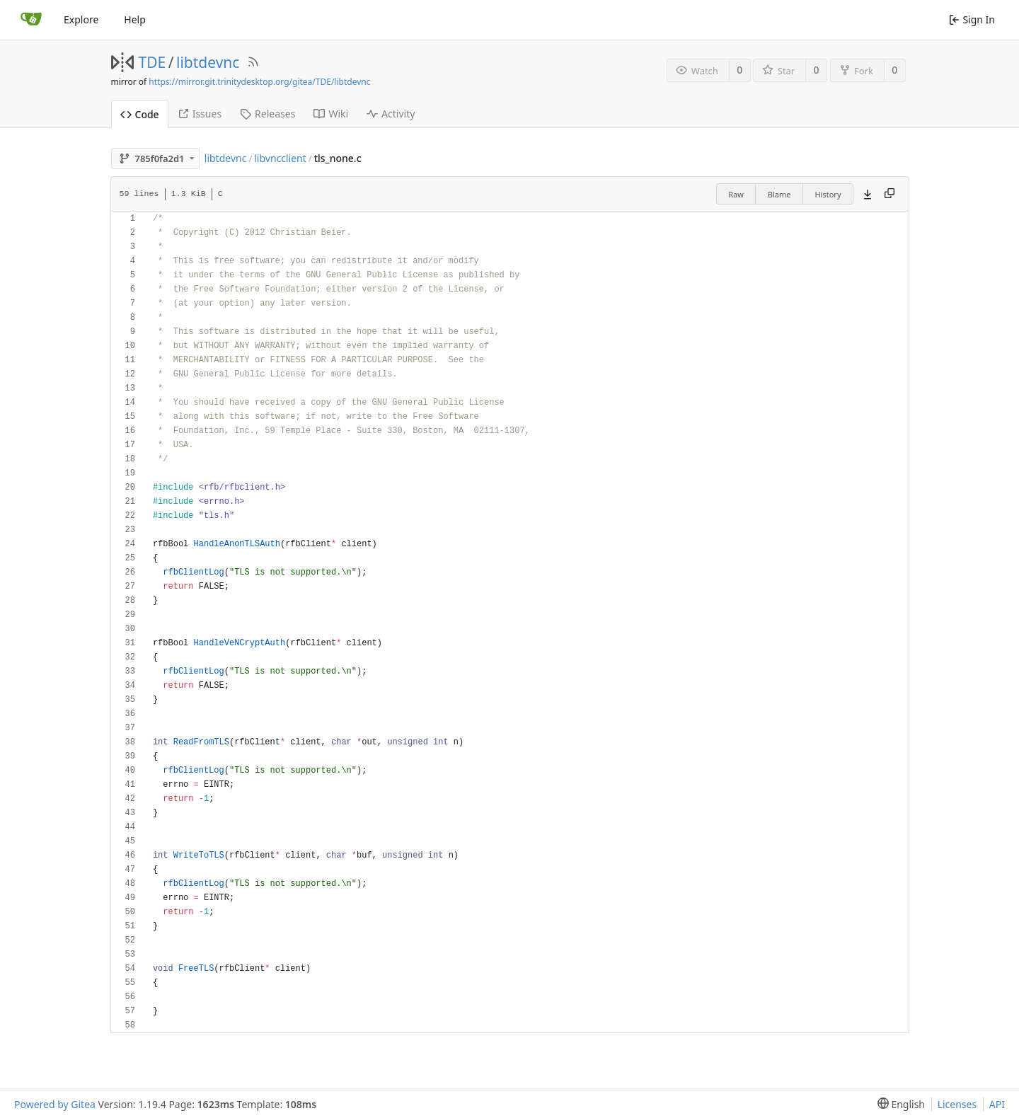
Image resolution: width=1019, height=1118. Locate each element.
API (997, 1104)
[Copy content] (889, 194)
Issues (199, 113)
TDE (152, 62)
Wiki (330, 113)
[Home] (31, 20)
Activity (391, 113)
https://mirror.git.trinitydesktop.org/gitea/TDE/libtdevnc (259, 82)
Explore (81, 19)
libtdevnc (207, 62)
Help (135, 19)
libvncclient (280, 158)
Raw (736, 194)
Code (139, 114)
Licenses (957, 1104)
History (827, 194)
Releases (267, 113)
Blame (779, 194)
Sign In (972, 19)
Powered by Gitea (55, 1104)
